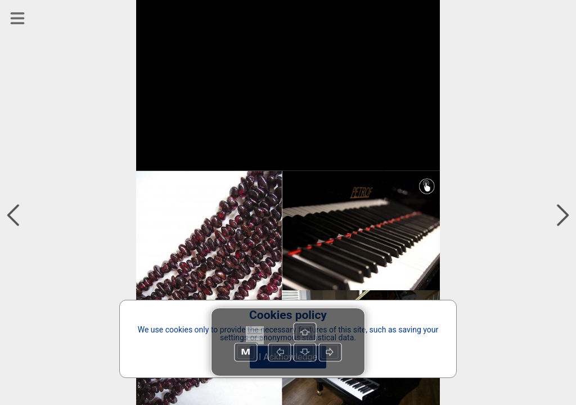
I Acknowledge (288, 357)
